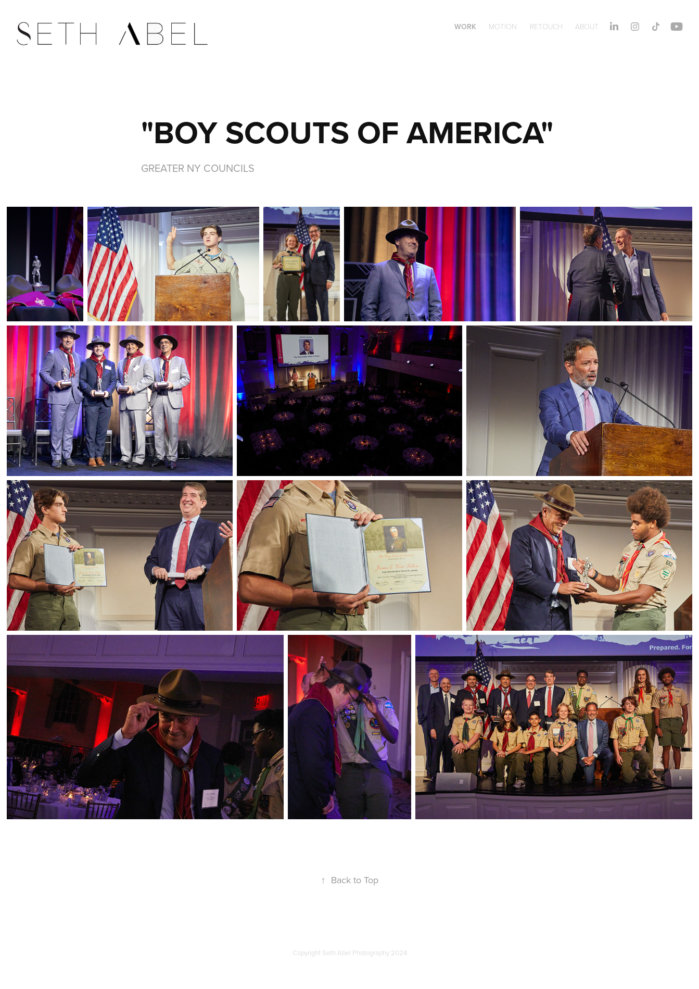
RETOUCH (546, 26)
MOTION (503, 26)
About (587, 26)
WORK (465, 26)
